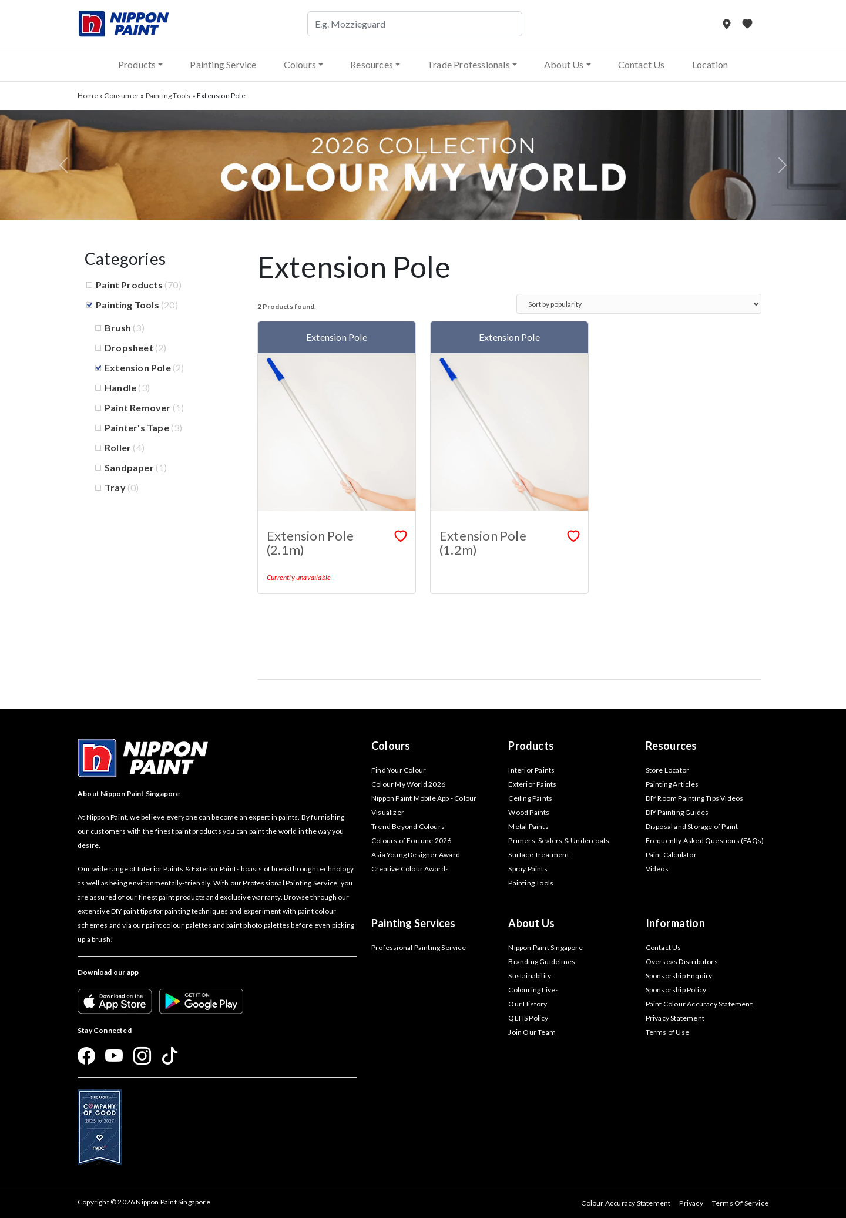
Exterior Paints (532, 784)
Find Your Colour (398, 770)
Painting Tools (168, 95)
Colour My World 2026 (408, 784)
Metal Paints (528, 826)
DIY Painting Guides (677, 812)
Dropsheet (129, 347)
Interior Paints (531, 770)
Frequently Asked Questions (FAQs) (705, 840)
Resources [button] (371, 64)
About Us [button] (564, 64)
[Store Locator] (727, 23)
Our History (527, 1003)
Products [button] (137, 64)
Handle (120, 387)
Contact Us (641, 64)
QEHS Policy (528, 1018)
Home (88, 95)
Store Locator (668, 770)
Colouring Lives (533, 989)
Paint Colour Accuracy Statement (699, 1003)
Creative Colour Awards (410, 868)
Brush (118, 327)
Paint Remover (138, 407)
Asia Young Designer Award (415, 854)
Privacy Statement (675, 1018)
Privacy (691, 1203)
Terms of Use (667, 1032)
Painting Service (223, 64)
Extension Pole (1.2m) (482, 543)
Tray (115, 487)
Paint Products (129, 284)
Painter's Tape (137, 427)
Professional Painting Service (418, 947)
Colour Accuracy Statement (625, 1203)
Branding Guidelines (541, 961)
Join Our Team (532, 1032)
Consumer (121, 95)
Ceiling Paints (530, 798)
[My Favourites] (747, 23)
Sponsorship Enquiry (679, 975)
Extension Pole (138, 367)
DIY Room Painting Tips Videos (695, 798)
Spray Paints (527, 868)
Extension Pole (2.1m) (310, 543)
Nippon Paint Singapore (545, 947)
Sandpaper (129, 467)
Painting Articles (672, 784)
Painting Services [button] (413, 923)
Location (710, 64)
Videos (657, 868)
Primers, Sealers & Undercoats (558, 840)
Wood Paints (528, 812)
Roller (118, 447)
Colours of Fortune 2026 (411, 840)
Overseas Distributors (682, 961)
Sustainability (529, 975)
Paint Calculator (671, 854)
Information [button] (675, 923)
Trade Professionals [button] (468, 64)
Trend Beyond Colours (408, 826)
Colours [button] (300, 64)
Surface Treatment (538, 854)
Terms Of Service (740, 1203)
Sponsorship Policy (676, 989)
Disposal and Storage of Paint (692, 826)
